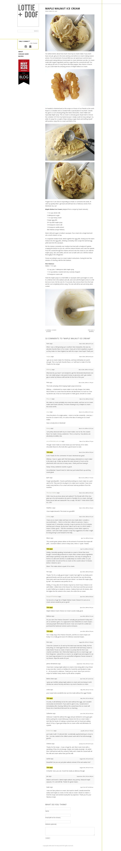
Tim (47, 452)
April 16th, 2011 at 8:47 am (86, 678)
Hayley (48, 356)
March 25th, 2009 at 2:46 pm (86, 508)
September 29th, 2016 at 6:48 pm (85, 776)
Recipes (21, 56)
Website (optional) (50, 824)
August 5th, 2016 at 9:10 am (86, 767)
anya (47, 412)
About (20, 51)
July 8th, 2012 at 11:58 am (87, 730)
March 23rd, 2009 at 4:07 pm (86, 493)
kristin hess (49, 731)
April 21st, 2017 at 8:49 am (86, 787)
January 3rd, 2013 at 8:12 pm (86, 743)
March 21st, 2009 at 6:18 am (86, 399)
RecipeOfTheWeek (52, 596)
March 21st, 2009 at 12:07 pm (86, 428)
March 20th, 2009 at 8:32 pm (86, 356)
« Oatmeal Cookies (50, 330)
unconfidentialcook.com (53, 441)
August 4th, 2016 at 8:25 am (86, 759)
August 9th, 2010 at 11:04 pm (86, 642)
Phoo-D (48, 399)
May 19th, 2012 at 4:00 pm (86, 698)
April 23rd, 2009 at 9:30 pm (86, 607)
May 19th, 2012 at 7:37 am (87, 689)
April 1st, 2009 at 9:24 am (87, 538)
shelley (48, 516)
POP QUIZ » (91, 330)
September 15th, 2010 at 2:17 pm (85, 663)
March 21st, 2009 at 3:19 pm (86, 441)
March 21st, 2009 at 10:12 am (86, 412)
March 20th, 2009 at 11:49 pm (86, 382)
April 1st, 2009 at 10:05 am (86, 549)
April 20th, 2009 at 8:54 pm (86, 571)
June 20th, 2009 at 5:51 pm (86, 616)
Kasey (48, 428)
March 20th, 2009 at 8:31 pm (86, 343)
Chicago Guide (23, 54)
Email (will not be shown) (52, 817)
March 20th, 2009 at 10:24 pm (86, 369)
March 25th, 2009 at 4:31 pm (86, 516)
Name (47, 811)
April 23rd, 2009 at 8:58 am (86, 596)
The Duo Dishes (51, 493)
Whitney (48, 369)
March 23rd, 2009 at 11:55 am (86, 477)
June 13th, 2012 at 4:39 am (86, 713)
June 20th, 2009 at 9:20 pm (86, 631)
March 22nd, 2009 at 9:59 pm (86, 452)
